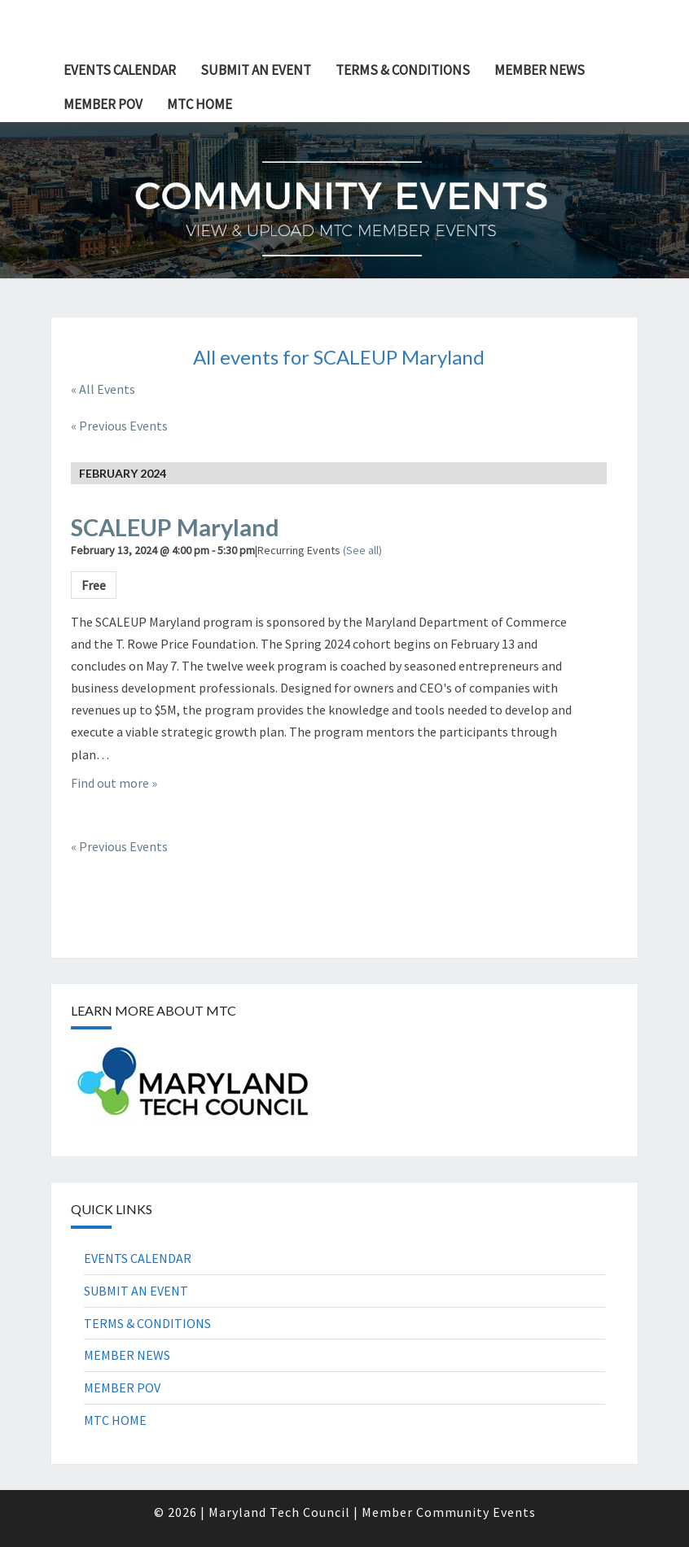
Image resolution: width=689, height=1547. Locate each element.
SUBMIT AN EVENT (255, 70)
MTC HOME (199, 104)
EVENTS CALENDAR (120, 70)
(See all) (362, 550)
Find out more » (114, 783)
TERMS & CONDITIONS (403, 70)
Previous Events (119, 425)
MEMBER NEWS (539, 70)
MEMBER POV (103, 104)
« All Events (103, 389)
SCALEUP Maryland (175, 527)
